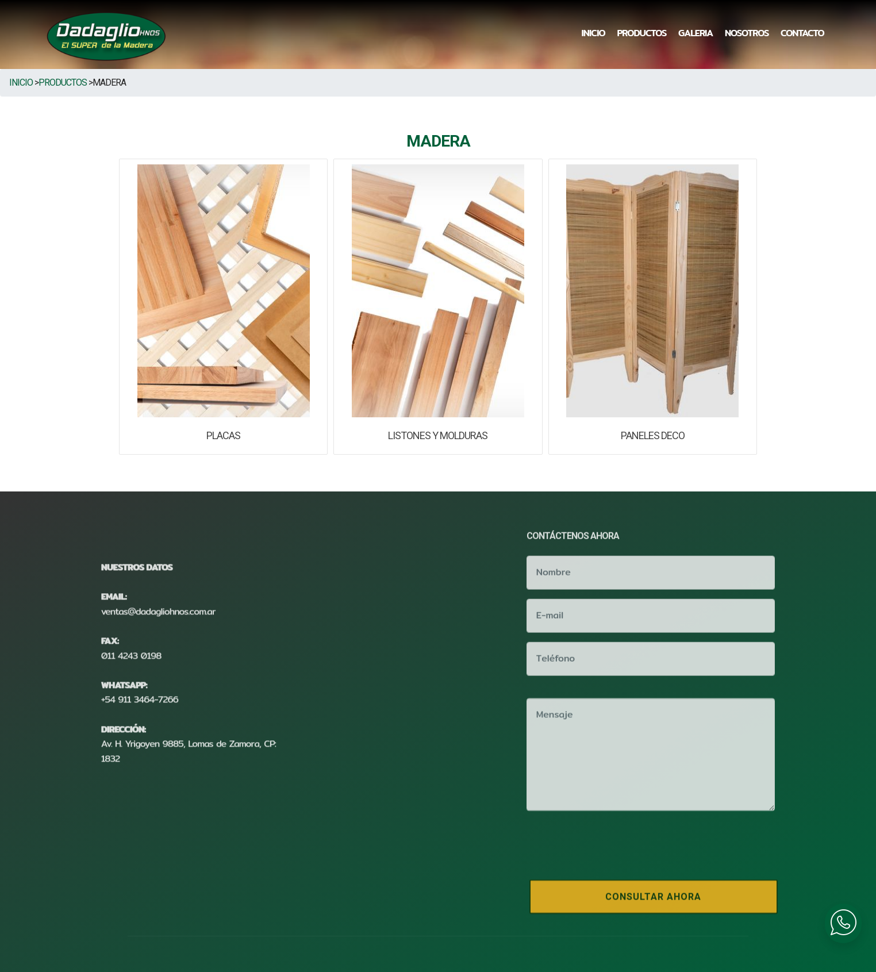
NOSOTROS (747, 33)
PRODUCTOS (641, 33)
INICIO (593, 33)
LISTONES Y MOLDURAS (437, 435)
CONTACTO (802, 33)
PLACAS (223, 435)
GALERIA (695, 33)
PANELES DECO (653, 435)
